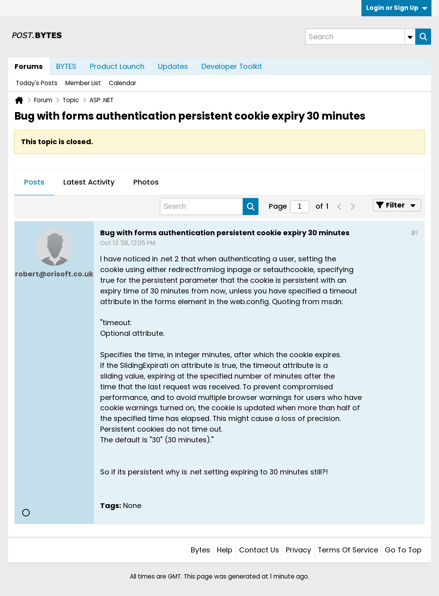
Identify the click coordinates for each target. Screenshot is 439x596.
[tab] (34, 182)
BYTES (66, 66)
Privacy (298, 550)
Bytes (200, 550)
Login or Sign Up (396, 8)
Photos (146, 182)
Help (224, 550)
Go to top (403, 550)
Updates (173, 66)
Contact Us (259, 550)
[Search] (360, 37)
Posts (34, 182)
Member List (83, 83)
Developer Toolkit (231, 66)
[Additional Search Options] (410, 37)
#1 (414, 233)
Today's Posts (36, 83)
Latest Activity (88, 182)
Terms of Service (348, 550)
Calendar (122, 83)
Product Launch (117, 66)
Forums (29, 66)
